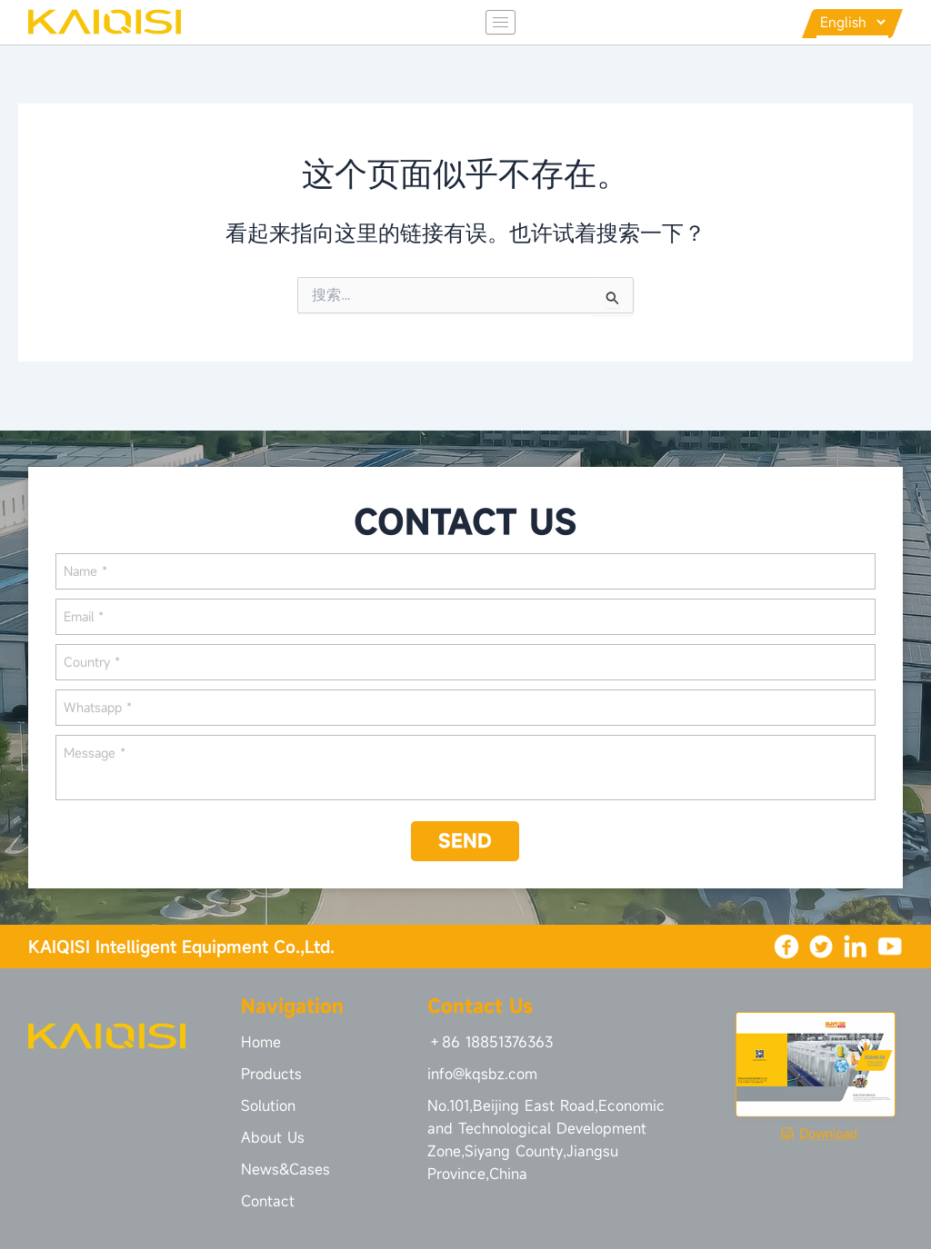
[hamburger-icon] (483, 24)
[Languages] (843, 23)
